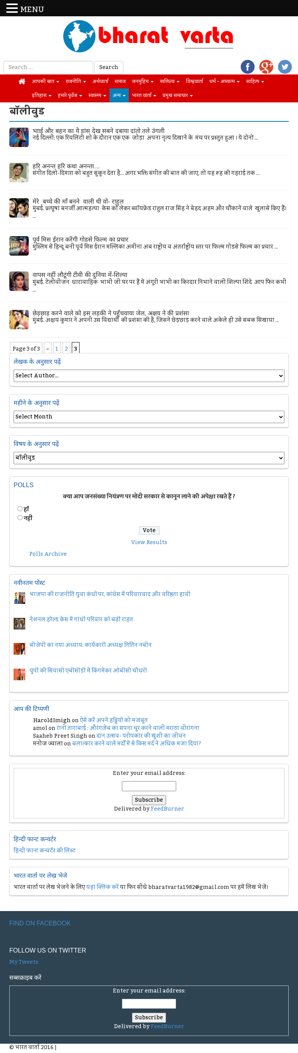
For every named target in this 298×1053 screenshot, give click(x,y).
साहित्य (255, 81)
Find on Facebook (40, 923)
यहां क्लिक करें (102, 887)
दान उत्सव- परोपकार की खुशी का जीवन (141, 736)
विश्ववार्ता (194, 81)
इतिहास (42, 95)
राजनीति (76, 81)
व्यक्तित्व (170, 81)
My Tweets (23, 962)
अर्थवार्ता (100, 81)
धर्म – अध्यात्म (224, 81)
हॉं (26, 509)
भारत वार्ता (144, 95)
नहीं (28, 518)
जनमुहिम (143, 81)
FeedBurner (167, 809)
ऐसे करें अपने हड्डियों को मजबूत (114, 720)
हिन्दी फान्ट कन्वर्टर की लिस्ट (45, 851)
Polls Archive (48, 554)
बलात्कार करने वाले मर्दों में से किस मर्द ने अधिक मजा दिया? (136, 743)
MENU (32, 10)
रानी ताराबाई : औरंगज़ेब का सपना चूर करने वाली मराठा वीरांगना (128, 728)
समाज (120, 81)
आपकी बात (45, 81)
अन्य (119, 95)
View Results (149, 542)
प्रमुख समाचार (178, 95)
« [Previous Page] (47, 349)
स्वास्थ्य (97, 95)
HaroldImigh (52, 720)
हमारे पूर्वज (70, 95)
